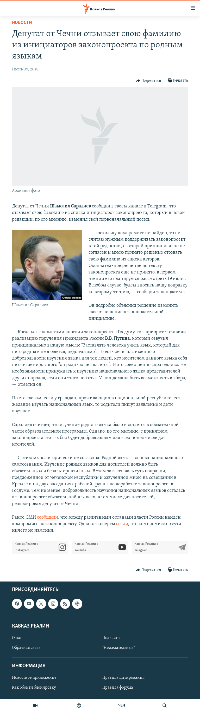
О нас (17, 638)
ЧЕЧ (121, 705)
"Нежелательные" (118, 648)
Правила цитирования (123, 678)
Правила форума (117, 688)
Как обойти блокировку (34, 688)
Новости (22, 22)
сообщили (47, 517)
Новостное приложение (34, 678)
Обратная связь (26, 648)
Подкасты (111, 638)
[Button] (148, 81)
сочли (122, 523)
